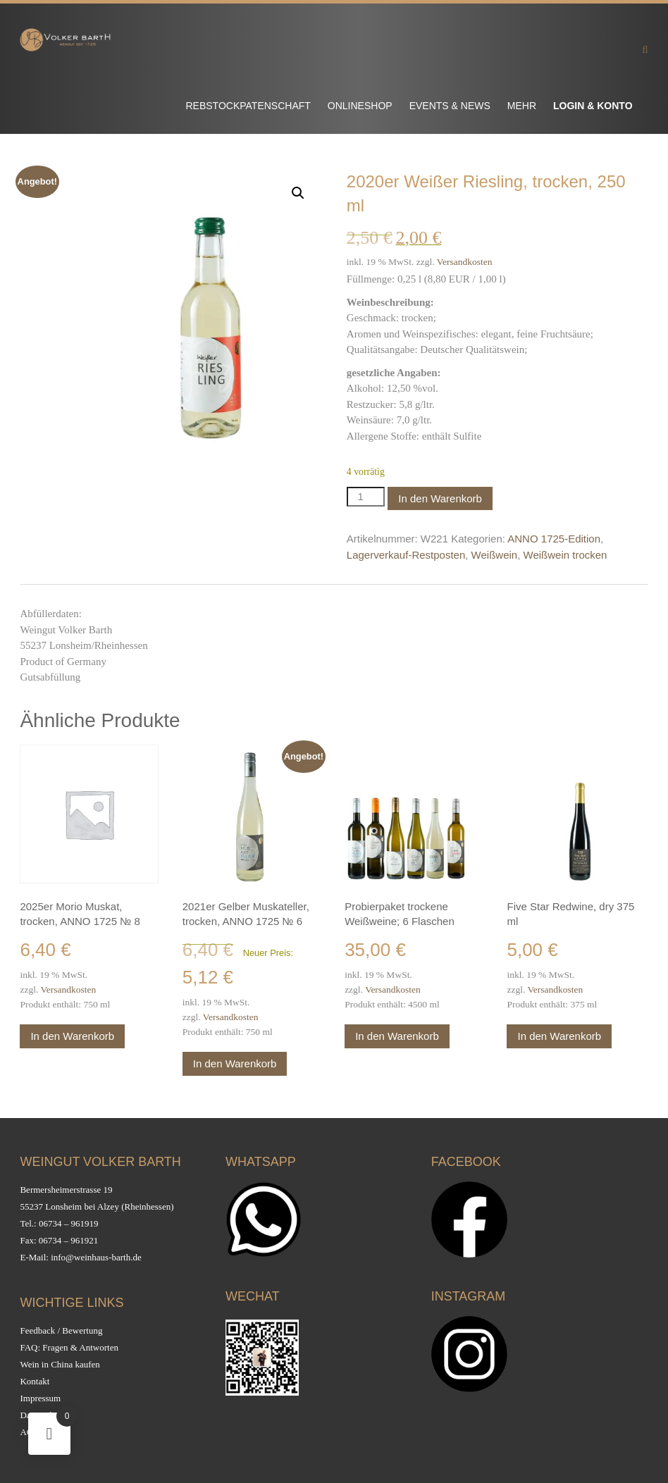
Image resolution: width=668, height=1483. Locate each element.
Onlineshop (360, 105)
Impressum (40, 1398)
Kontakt (34, 1381)
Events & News (449, 105)
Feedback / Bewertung (61, 1330)
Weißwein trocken (565, 555)
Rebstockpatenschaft (247, 105)
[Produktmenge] (366, 497)
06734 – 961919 (69, 1223)
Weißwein (494, 555)
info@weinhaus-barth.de (96, 1257)
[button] (298, 193)
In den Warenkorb (440, 498)
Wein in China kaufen (59, 1364)
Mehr (521, 105)
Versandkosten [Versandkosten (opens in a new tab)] (465, 261)
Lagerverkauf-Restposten (406, 555)
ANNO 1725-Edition (553, 539)
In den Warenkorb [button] (72, 1036)
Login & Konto (593, 105)
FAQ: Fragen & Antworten (69, 1347)
